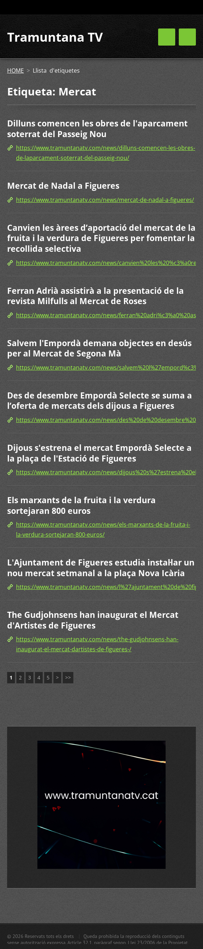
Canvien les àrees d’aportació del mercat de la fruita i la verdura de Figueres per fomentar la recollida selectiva (101, 238)
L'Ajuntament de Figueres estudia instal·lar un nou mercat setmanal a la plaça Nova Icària (100, 568)
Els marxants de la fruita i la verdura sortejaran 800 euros (81, 505)
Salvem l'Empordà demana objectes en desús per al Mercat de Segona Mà (99, 348)
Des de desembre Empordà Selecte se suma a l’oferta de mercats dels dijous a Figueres (99, 401)
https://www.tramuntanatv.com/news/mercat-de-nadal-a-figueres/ (105, 200)
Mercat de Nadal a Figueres (63, 185)
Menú (187, 37)
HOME (15, 70)
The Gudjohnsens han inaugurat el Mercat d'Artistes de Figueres (92, 620)
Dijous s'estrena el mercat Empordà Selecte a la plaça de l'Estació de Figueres (99, 453)
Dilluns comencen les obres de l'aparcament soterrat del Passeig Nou (97, 129)
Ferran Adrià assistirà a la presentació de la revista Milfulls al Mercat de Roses (95, 296)
